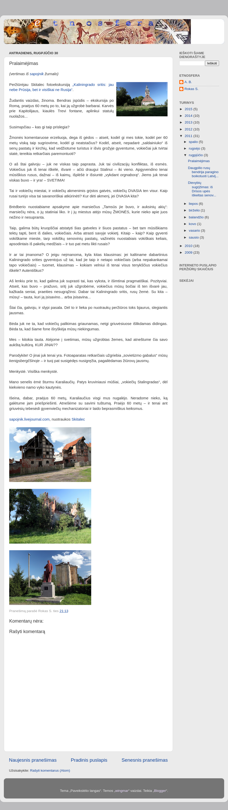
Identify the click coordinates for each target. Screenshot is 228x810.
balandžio (197, 217)
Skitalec (78, 419)
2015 (189, 109)
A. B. (188, 82)
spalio (194, 142)
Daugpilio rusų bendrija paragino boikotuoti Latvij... (203, 172)
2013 (189, 122)
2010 (189, 246)
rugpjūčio (196, 155)
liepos (194, 204)
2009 (189, 252)
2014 (189, 116)
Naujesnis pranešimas (33, 760)
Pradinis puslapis (89, 760)
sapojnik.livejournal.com (29, 419)
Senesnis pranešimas (144, 760)
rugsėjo (195, 148)
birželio (195, 210)
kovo (193, 224)
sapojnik (37, 74)
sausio (194, 237)
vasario (195, 230)
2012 (189, 129)
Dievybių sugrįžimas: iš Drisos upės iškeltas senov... (202, 189)
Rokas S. (191, 89)
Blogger (160, 791)
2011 (189, 136)
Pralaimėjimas (199, 161)
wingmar (121, 791)
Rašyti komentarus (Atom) (50, 770)
